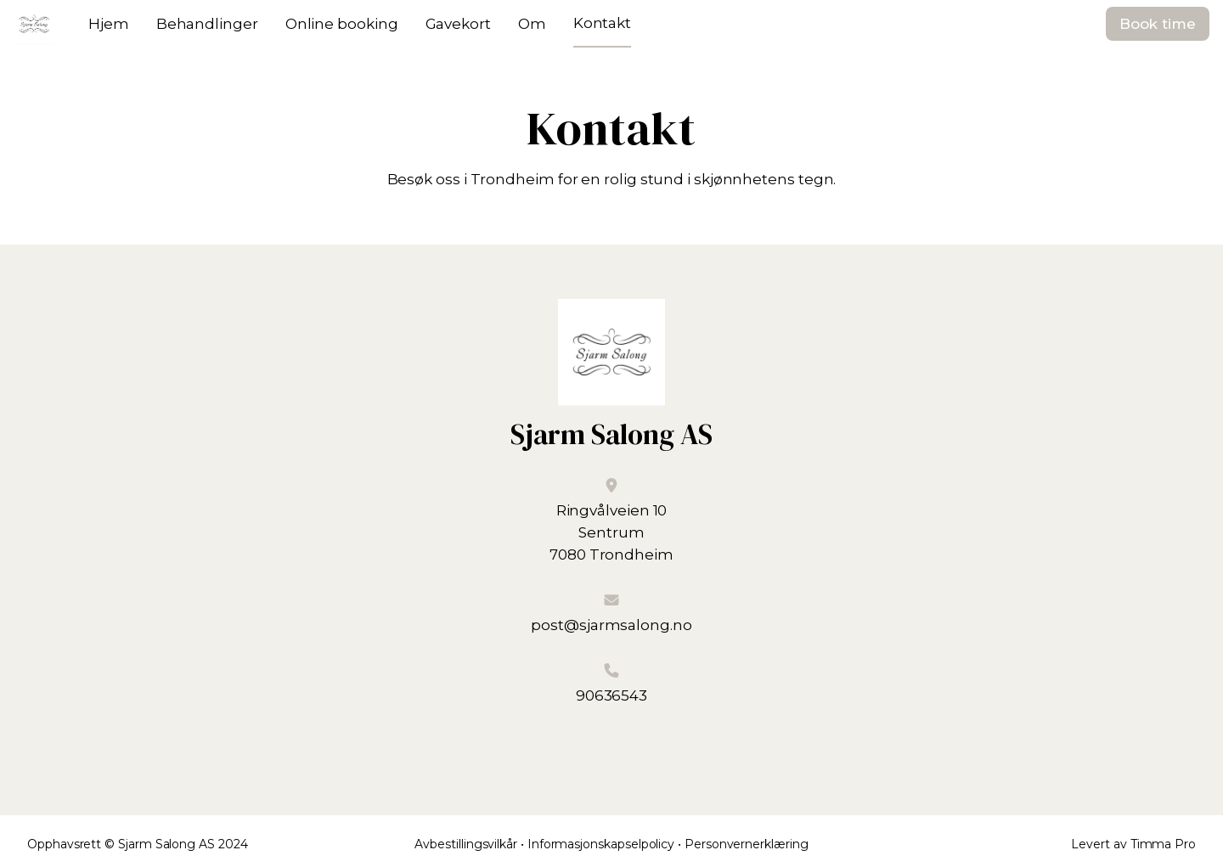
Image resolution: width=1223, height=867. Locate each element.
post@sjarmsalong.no (611, 624)
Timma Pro (1163, 844)
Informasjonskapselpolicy (600, 844)
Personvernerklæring (747, 844)
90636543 (611, 695)
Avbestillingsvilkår (465, 844)
